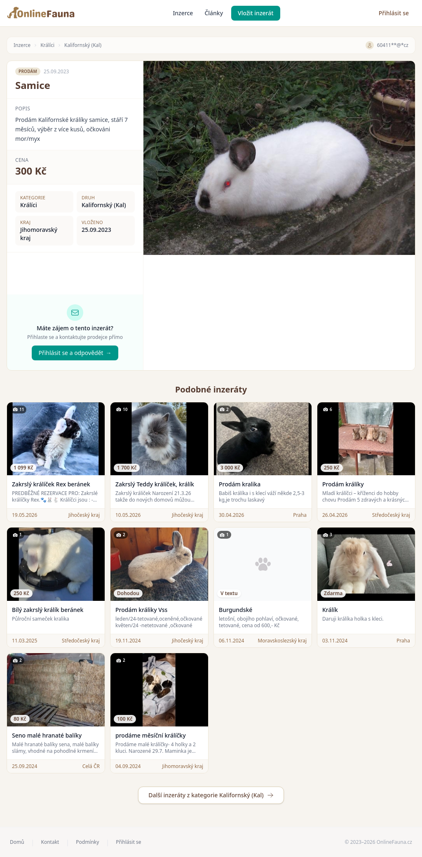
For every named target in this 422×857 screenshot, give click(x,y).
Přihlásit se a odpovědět (74, 353)
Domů (17, 842)
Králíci (47, 45)
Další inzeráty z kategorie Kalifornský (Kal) (210, 795)
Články (213, 13)
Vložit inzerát (256, 13)
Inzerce (183, 13)
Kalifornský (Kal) (82, 45)
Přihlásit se (394, 13)
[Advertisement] (279, 312)
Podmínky (87, 842)
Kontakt (50, 842)
